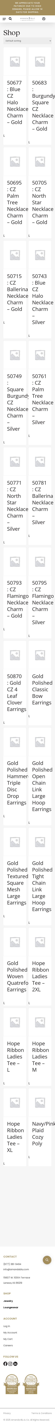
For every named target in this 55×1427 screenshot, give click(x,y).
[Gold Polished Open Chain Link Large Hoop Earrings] (39, 742)
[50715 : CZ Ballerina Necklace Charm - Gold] (14, 255)
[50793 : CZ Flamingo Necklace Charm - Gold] (14, 561)
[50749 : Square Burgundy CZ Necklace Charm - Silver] (14, 355)
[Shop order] (27, 40)
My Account (10, 1331)
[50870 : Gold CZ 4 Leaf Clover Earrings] (14, 655)
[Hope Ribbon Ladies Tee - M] (39, 1022)
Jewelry (8, 1300)
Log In (6, 1325)
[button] (4, 19)
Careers (8, 1344)
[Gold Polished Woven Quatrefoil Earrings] (14, 942)
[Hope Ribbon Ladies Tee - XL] (14, 1102)
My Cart (8, 1338)
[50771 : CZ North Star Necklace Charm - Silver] (14, 461)
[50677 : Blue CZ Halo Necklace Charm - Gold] (14, 61)
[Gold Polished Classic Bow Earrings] (39, 655)
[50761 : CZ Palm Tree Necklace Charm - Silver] (39, 355)
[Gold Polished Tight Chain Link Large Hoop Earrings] (39, 842)
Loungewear (10, 1306)
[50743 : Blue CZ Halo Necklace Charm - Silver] (39, 255)
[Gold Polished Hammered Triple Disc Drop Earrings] (14, 742)
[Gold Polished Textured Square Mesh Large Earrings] (14, 842)
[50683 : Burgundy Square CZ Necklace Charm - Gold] (39, 61)
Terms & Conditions (41, 1412)
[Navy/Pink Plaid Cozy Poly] (39, 1102)
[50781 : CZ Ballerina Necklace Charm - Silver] (39, 461)
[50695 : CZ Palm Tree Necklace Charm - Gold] (14, 161)
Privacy (7, 1412)
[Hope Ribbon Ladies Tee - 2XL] (39, 942)
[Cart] (49, 19)
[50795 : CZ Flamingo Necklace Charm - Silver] (39, 561)
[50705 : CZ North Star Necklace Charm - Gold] (39, 161)
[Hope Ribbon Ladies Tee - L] (14, 1022)
